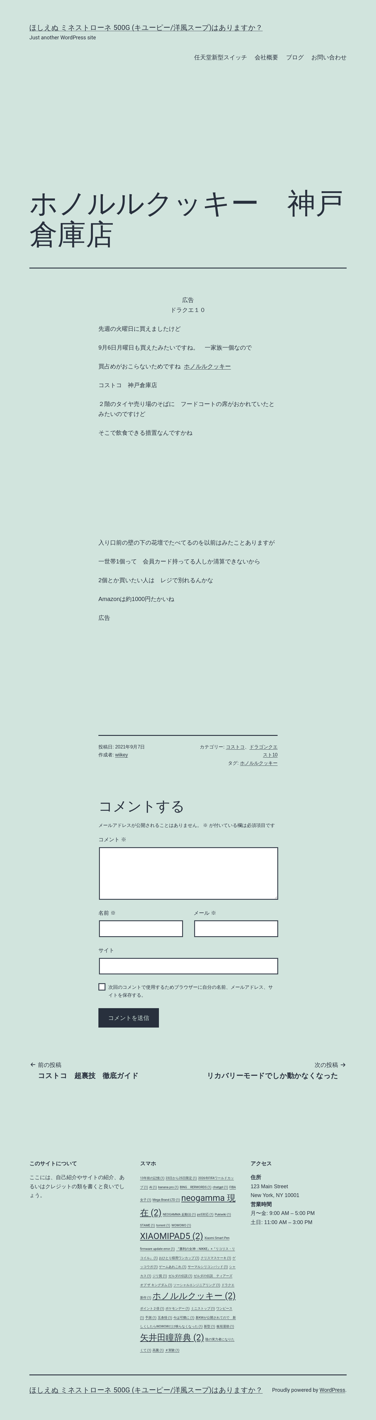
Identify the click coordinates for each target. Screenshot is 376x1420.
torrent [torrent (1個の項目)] (163, 1225)
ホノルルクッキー (207, 366)
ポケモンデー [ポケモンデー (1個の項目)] (177, 1308)
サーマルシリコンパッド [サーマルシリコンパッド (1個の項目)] (208, 1267)
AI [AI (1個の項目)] (153, 1187)
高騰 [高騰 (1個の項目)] (158, 1350)
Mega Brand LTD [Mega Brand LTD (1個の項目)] (166, 1200)
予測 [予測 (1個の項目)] (150, 1318)
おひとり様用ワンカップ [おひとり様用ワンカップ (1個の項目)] (179, 1258)
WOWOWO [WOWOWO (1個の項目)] (181, 1225)
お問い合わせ (329, 57)
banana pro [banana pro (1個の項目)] (168, 1187)
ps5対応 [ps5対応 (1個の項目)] (205, 1214)
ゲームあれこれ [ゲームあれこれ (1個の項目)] (172, 1267)
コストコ (235, 746)
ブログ (295, 57)
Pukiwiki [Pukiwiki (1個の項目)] (223, 1214)
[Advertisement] (188, 135)
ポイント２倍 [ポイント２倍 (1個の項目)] (152, 1308)
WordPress (332, 1390)
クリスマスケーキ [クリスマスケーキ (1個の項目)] (216, 1258)
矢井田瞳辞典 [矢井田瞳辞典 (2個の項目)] (172, 1337)
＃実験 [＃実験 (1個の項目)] (172, 1350)
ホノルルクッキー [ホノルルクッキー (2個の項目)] (194, 1296)
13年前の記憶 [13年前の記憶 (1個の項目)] (152, 1178)
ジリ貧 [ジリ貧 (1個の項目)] (159, 1276)
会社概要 (266, 57)
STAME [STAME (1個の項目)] (147, 1225)
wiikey (121, 754)
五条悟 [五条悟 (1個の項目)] (165, 1318)
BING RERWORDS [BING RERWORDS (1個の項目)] (195, 1187)
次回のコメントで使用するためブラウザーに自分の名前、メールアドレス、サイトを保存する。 (190, 991)
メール (205, 913)
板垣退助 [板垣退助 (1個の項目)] (225, 1326)
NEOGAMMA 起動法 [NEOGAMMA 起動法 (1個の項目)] (179, 1214)
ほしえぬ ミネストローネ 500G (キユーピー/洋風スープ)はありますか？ (146, 28)
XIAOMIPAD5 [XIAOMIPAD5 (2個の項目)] (171, 1236)
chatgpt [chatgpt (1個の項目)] (220, 1187)
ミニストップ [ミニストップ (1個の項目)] (203, 1308)
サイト (106, 950)
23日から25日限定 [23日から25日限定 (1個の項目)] (181, 1178)
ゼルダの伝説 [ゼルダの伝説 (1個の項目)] (180, 1276)
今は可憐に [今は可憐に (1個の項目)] (183, 1318)
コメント (112, 839)
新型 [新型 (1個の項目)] (209, 1326)
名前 (107, 913)
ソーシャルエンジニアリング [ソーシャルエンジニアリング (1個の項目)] (196, 1285)
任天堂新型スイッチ (220, 57)
